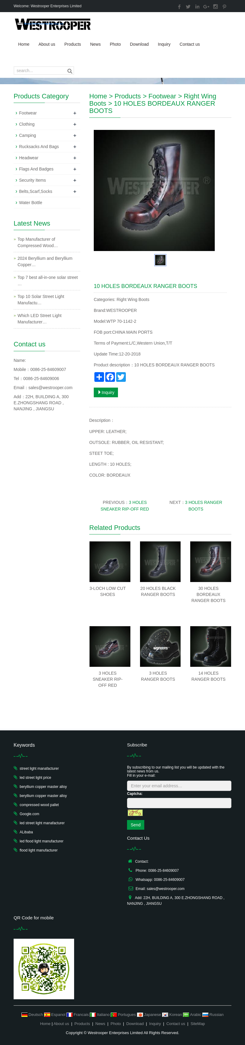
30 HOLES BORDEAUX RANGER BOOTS (208, 594)
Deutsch (32, 1014)
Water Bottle (30, 202)
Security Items (32, 180)
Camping (27, 135)
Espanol (55, 1014)
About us (46, 44)
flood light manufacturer (38, 850)
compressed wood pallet (39, 805)
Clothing (26, 124)
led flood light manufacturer (42, 841)
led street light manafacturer (42, 823)
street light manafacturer (39, 768)
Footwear (162, 96)
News (95, 44)
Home (23, 44)
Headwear (28, 157)
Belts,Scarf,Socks (35, 191)
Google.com (29, 814)
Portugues (124, 1014)
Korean (172, 1014)
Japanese (149, 1014)
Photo (115, 44)
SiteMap (198, 1023)
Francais (78, 1014)
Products (72, 44)
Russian (213, 1014)
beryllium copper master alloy (43, 787)
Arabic (192, 1014)
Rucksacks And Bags (39, 146)
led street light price (35, 777)
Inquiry (164, 44)
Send (136, 824)
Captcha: (134, 794)
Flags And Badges (36, 169)
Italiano (100, 1014)
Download (139, 44)
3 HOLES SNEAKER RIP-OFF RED (107, 679)
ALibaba (26, 832)
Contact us (190, 44)
